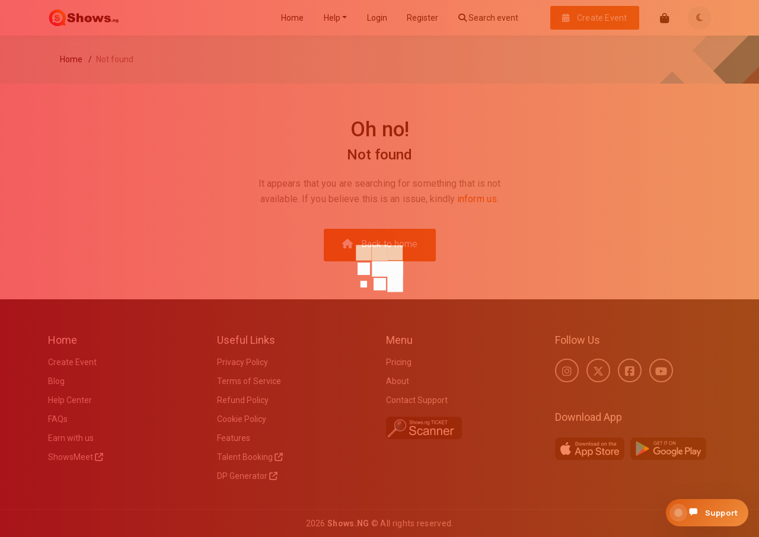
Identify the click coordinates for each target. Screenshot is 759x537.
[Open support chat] (707, 512)
